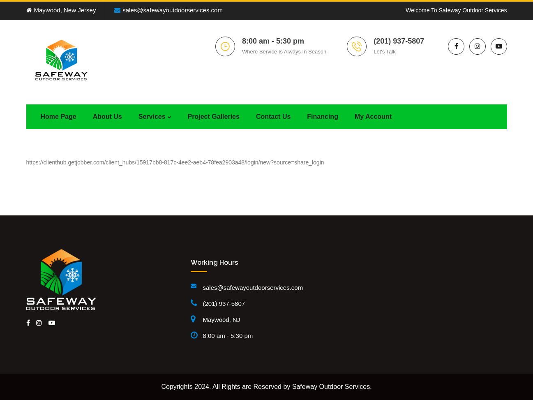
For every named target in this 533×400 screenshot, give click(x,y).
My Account (373, 116)
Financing (322, 116)
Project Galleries (214, 116)
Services (152, 116)
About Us (107, 116)
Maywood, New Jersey (61, 10)
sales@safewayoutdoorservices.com (168, 10)
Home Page (58, 116)
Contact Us (273, 116)
